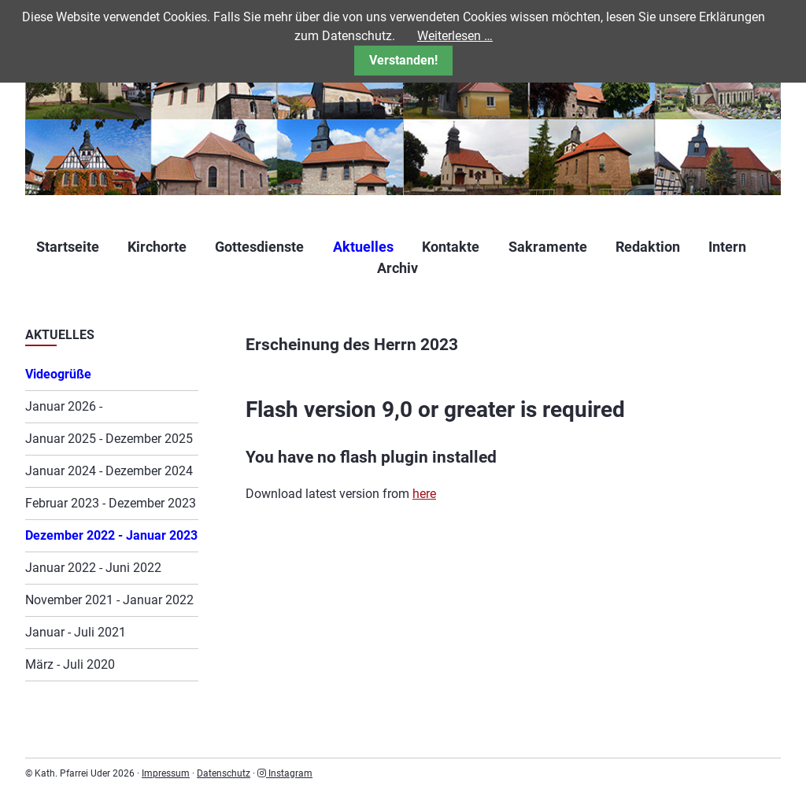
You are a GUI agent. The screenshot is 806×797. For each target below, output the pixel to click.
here (424, 493)
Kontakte (450, 246)
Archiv (397, 268)
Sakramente (547, 246)
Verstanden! (403, 60)
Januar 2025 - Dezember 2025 (109, 438)
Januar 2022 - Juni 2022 (93, 567)
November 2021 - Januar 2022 (109, 599)
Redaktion (648, 246)
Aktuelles (363, 246)
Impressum (166, 773)
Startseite (67, 246)
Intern (727, 246)
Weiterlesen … (455, 35)
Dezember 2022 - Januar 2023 (111, 535)
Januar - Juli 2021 (75, 632)
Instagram (284, 773)
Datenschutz (223, 773)
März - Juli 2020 (70, 664)
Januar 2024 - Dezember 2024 (109, 470)
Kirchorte (157, 246)
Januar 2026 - (63, 406)
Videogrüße (58, 374)
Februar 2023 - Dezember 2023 (110, 503)
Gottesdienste (259, 246)
